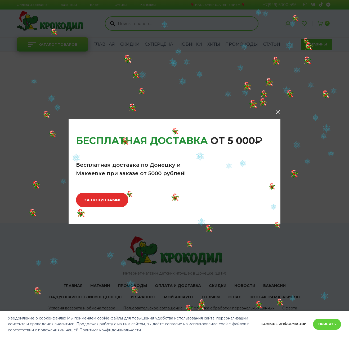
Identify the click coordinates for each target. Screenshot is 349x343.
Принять (327, 324)
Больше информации (284, 324)
